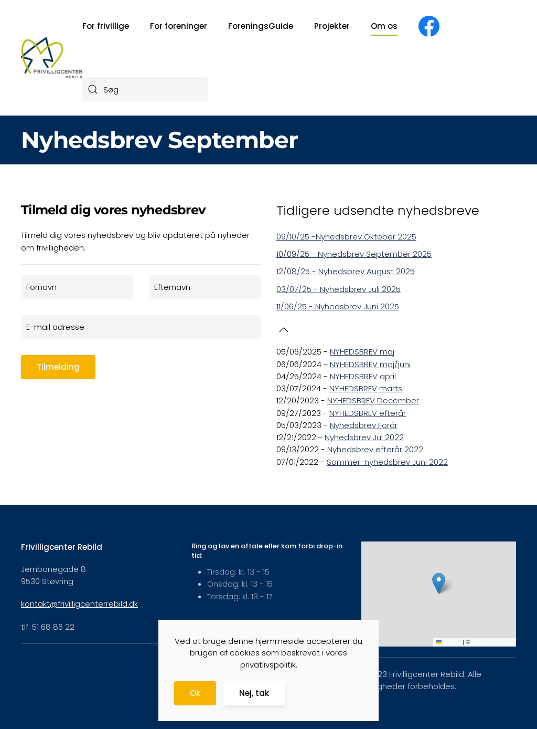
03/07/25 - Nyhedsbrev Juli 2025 (338, 289)
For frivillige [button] (105, 26)
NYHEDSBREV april (363, 376)
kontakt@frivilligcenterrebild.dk (79, 603)
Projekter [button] (332, 26)
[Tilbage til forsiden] (51, 58)
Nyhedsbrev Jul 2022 (364, 437)
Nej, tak (254, 693)
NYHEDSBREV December (373, 400)
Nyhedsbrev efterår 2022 (375, 449)
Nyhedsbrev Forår (364, 425)
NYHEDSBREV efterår (367, 413)
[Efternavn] (205, 287)
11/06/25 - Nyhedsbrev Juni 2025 (337, 306)
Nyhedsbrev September (159, 140)
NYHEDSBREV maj (362, 351)
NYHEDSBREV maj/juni (370, 364)
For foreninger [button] (178, 26)
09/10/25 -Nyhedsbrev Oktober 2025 (346, 236)
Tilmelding (58, 366)
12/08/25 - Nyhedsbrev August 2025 (345, 271)
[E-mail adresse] (141, 327)
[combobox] (145, 89)
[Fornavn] (77, 287)
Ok (195, 693)
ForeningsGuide (260, 26)
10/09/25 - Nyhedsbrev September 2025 (354, 253)
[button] (283, 330)
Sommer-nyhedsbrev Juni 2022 (387, 461)
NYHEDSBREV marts (365, 388)
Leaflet (448, 642)
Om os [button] (384, 26)
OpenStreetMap (492, 642)
